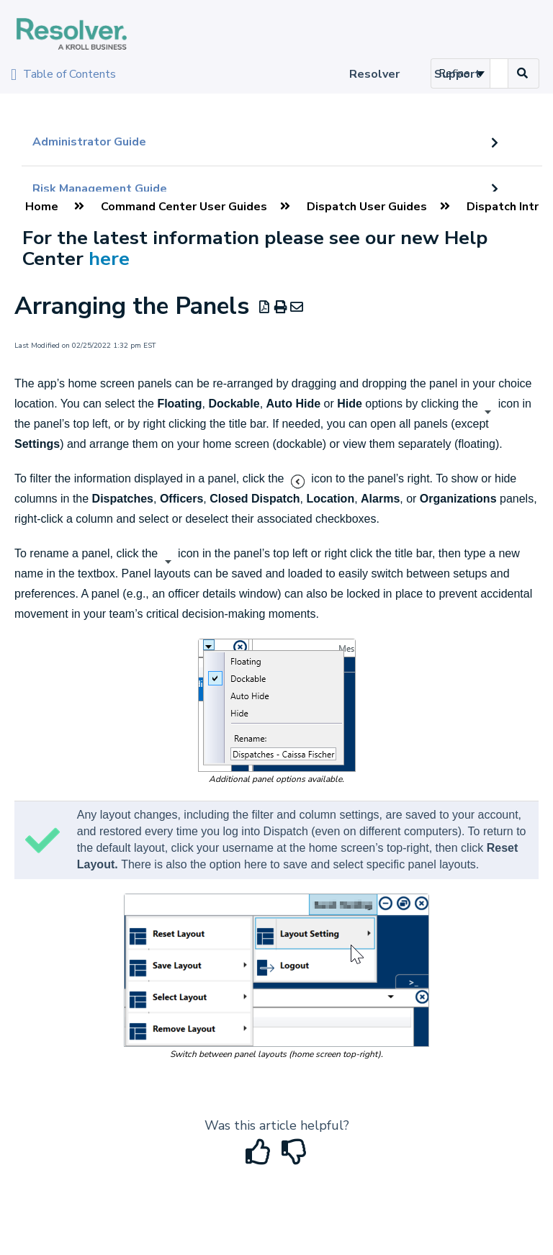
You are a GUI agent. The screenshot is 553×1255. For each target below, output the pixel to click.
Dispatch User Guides (367, 207)
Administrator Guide (89, 142)
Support (457, 74)
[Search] (522, 73)
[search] (499, 73)
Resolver (374, 74)
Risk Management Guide (99, 189)
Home (41, 207)
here (109, 258)
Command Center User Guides (184, 207)
